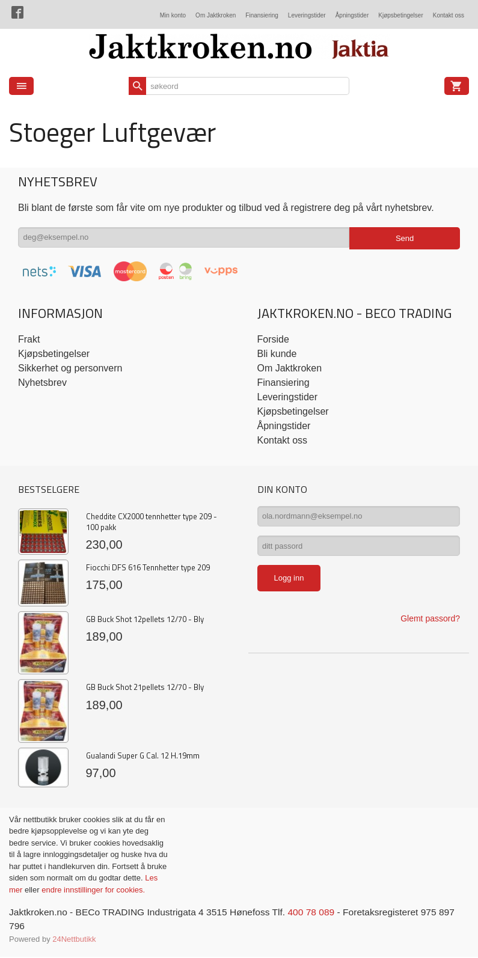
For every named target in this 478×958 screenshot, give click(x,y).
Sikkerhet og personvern (70, 368)
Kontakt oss (448, 15)
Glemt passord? (430, 623)
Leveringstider (307, 15)
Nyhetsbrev (42, 382)
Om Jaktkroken (215, 15)
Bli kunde (277, 354)
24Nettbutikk (74, 939)
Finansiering (261, 15)
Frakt (29, 339)
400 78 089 (320, 912)
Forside (273, 339)
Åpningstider (352, 15)
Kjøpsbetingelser (400, 15)
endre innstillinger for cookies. (93, 889)
